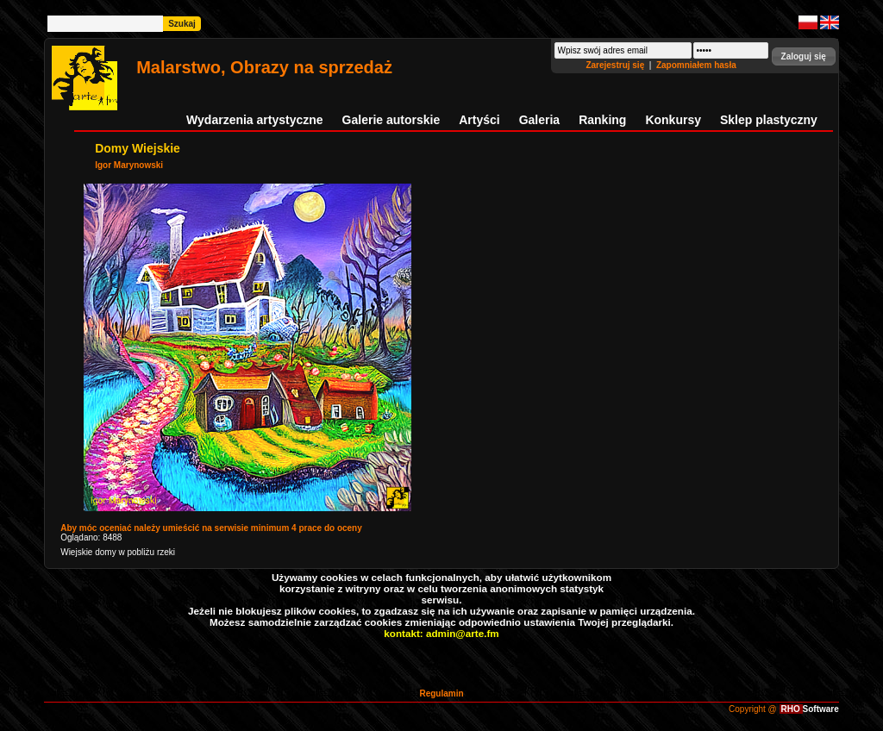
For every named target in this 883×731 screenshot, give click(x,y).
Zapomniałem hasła (696, 65)
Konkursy (673, 120)
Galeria (539, 120)
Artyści (479, 120)
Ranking (602, 120)
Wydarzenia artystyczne (254, 120)
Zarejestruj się (616, 65)
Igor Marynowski (129, 165)
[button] (804, 56)
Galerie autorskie (391, 120)
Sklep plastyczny (768, 120)
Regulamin (441, 693)
